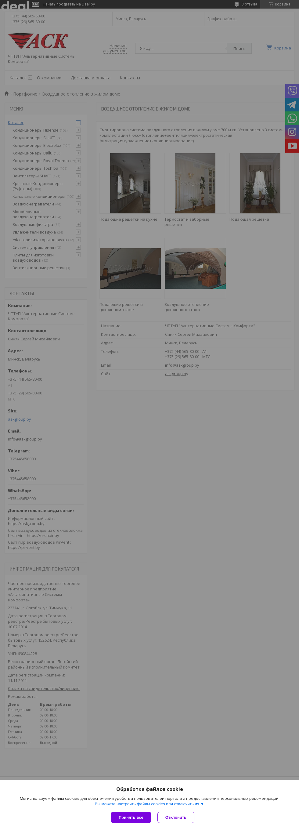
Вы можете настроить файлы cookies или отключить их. (147, 804)
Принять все (131, 817)
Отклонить (175, 817)
